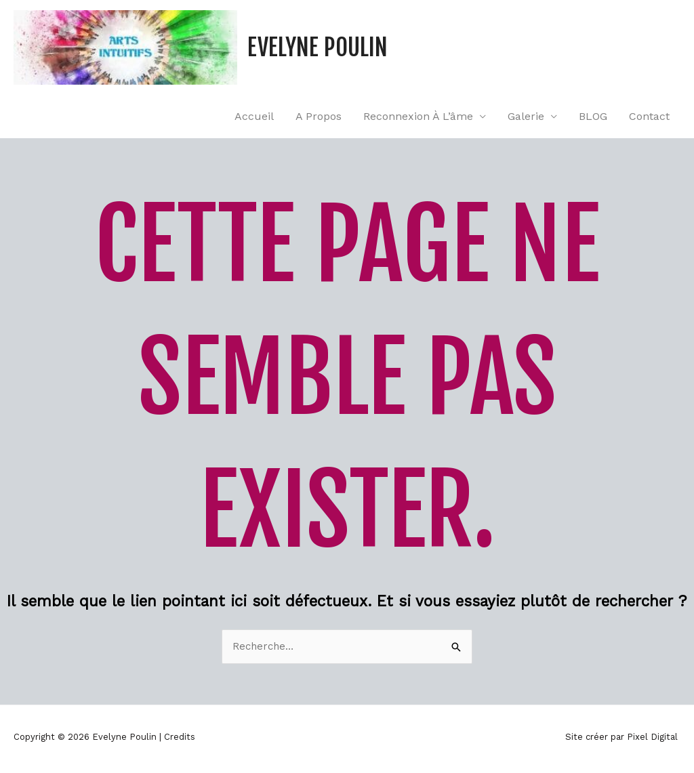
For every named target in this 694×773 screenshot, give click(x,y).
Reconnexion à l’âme (418, 116)
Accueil (254, 116)
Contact (649, 116)
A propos (318, 116)
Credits (179, 737)
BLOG (593, 116)
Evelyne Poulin (317, 47)
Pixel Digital (652, 737)
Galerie (526, 116)
